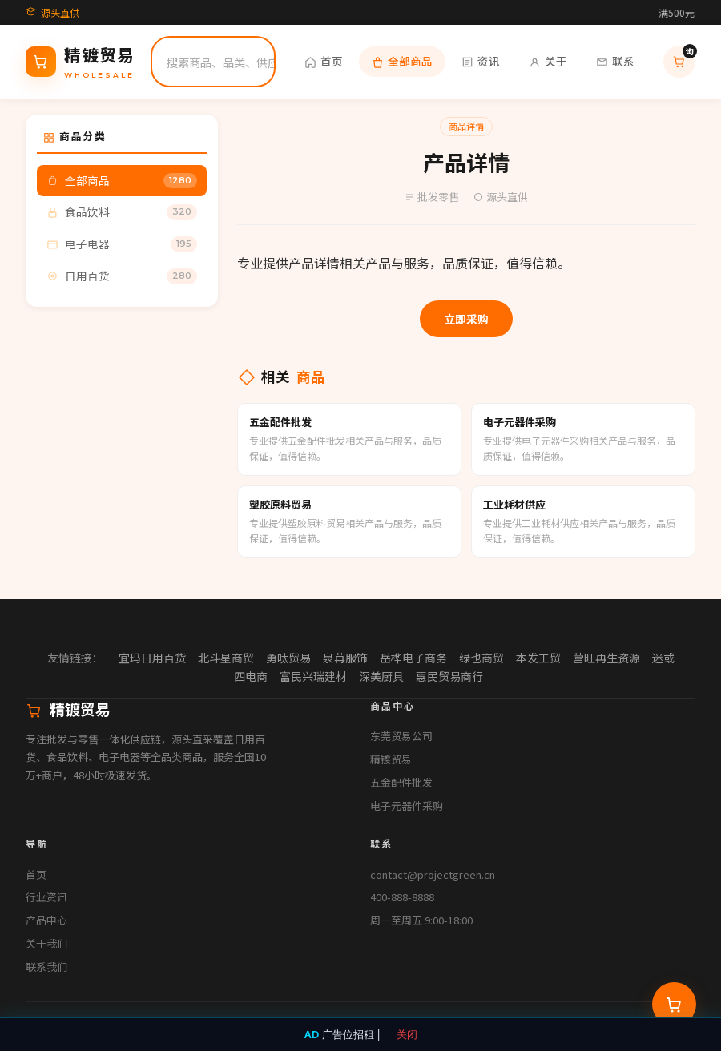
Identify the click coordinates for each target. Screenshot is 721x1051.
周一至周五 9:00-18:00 (421, 920)
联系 (615, 61)
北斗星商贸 (226, 658)
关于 (548, 61)
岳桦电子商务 (413, 658)
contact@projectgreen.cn (432, 874)
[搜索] (230, 62)
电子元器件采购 (406, 805)
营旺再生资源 (606, 658)
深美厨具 (381, 676)
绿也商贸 (481, 658)
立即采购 (466, 319)
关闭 (407, 1034)
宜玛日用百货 (152, 658)
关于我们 (46, 943)
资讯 (480, 61)
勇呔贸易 (288, 658)
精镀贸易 (391, 759)
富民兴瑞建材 (313, 676)
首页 (323, 61)
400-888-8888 (402, 896)
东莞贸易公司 (401, 735)
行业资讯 (46, 896)
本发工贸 (538, 658)
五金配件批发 (401, 782)
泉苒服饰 (345, 658)
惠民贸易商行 (449, 676)
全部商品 (402, 61)
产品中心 (46, 920)
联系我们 (46, 966)
